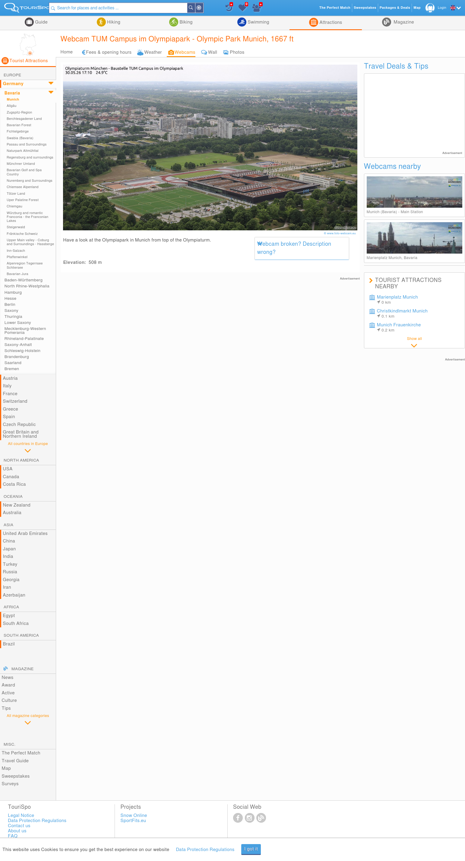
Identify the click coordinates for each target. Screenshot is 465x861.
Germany (13, 84)
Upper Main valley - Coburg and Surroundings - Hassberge (30, 242)
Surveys (10, 784)
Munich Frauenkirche (399, 327)
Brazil (9, 644)
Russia (10, 572)
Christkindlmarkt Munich (402, 313)
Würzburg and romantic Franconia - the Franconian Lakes (27, 217)
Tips (6, 708)
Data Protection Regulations (205, 849)
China (9, 541)
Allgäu (11, 105)
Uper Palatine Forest (23, 200)
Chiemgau (14, 206)
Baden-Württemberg (24, 280)
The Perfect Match (21, 753)
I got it (251, 849)
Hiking (113, 22)
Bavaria (12, 93)
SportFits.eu (133, 820)
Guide (41, 22)
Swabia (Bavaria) (20, 138)
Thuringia (13, 317)
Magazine (403, 22)
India (8, 556)
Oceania (13, 497)
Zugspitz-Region (19, 112)
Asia (8, 525)
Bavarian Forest (19, 125)
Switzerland (15, 401)
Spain (9, 416)
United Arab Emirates (25, 533)
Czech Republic (19, 424)
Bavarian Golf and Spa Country (24, 172)
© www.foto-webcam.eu (340, 233)
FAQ (12, 836)
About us (17, 831)
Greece (10, 409)
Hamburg (13, 292)
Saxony (11, 311)
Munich (13, 99)
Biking (185, 22)
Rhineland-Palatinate (24, 339)
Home (66, 52)
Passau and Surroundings (26, 144)
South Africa (16, 623)
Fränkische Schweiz (22, 233)
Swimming (257, 22)
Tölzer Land (16, 193)
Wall (212, 52)
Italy (7, 386)
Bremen (12, 369)
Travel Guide (15, 761)
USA (8, 469)
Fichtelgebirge (18, 131)
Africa (11, 607)
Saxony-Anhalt (18, 345)
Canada (11, 477)
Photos (237, 52)
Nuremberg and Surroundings (29, 180)
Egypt (9, 615)
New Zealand (17, 505)
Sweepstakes (16, 776)
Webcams (185, 52)
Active (8, 693)
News (8, 677)
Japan (9, 549)
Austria (10, 378)
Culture (9, 700)
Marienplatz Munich (397, 300)
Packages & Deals (395, 7)
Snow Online (134, 815)
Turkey (10, 564)
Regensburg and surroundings (30, 157)
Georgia (11, 580)
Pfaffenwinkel (17, 257)
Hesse (10, 298)
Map (6, 768)
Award (8, 685)
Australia (12, 513)
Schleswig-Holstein (22, 351)
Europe (12, 75)
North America (21, 460)
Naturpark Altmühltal (23, 150)
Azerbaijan (14, 595)
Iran (7, 587)
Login (442, 7)
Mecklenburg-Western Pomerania (25, 330)
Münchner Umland (21, 163)
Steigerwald (16, 227)
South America (21, 635)
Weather (153, 52)
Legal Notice (21, 815)
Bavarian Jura (17, 274)
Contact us (19, 826)
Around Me (206, 8)
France (10, 394)
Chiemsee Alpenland (23, 187)
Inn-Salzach (16, 250)
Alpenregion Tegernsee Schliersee (25, 265)
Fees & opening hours (108, 52)
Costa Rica (14, 484)
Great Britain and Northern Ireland (21, 434)
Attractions (330, 22)
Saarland (13, 363)
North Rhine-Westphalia (27, 286)
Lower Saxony (18, 323)
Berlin (10, 304)
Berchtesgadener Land (24, 118)
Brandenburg (17, 357)
